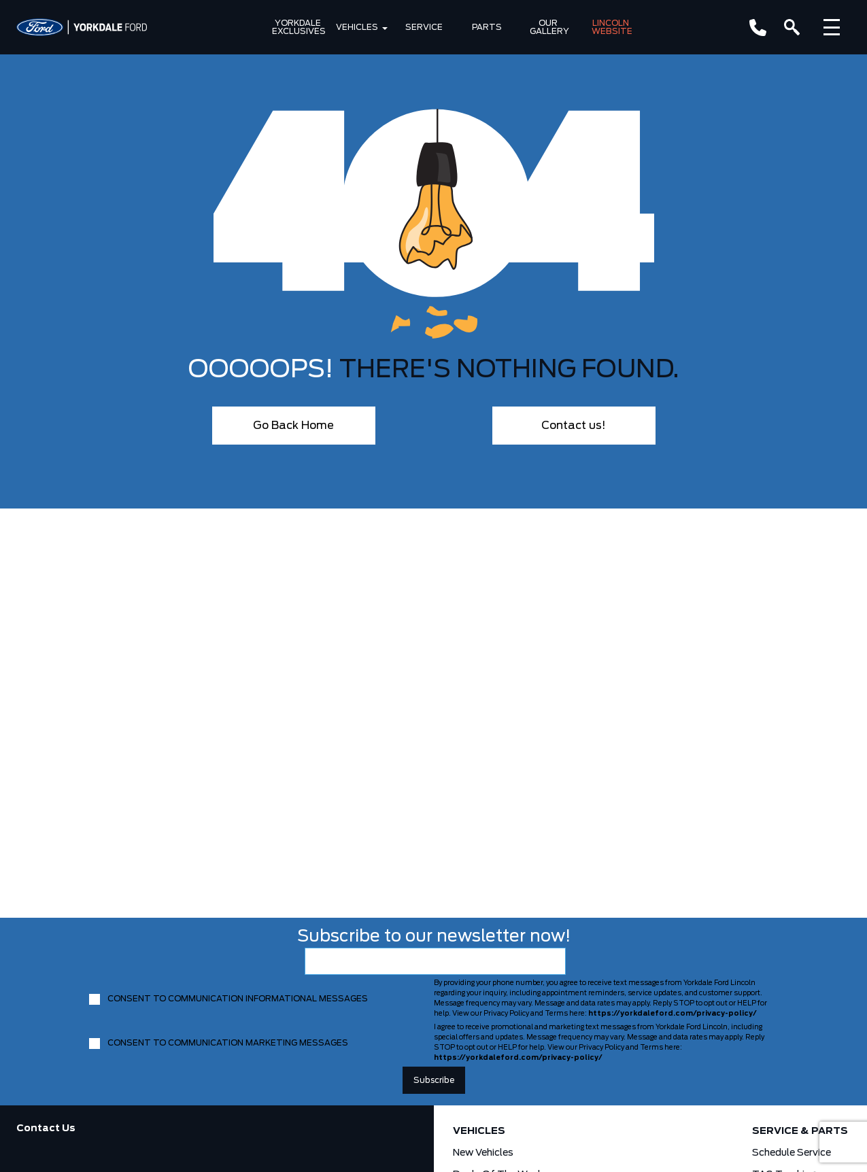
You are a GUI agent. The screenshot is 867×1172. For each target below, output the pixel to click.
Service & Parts (800, 1131)
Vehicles (357, 27)
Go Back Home (293, 425)
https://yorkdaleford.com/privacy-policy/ (672, 1013)
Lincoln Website (612, 27)
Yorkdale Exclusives (299, 27)
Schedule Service (791, 1153)
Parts (487, 27)
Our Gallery (549, 27)
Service (424, 27)
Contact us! (573, 425)
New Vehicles (483, 1153)
